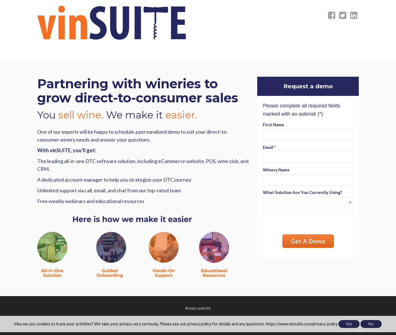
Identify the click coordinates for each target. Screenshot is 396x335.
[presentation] (306, 222)
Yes (349, 323)
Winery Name (276, 169)
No (371, 323)
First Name (273, 124)
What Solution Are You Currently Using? (302, 192)
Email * (269, 147)
